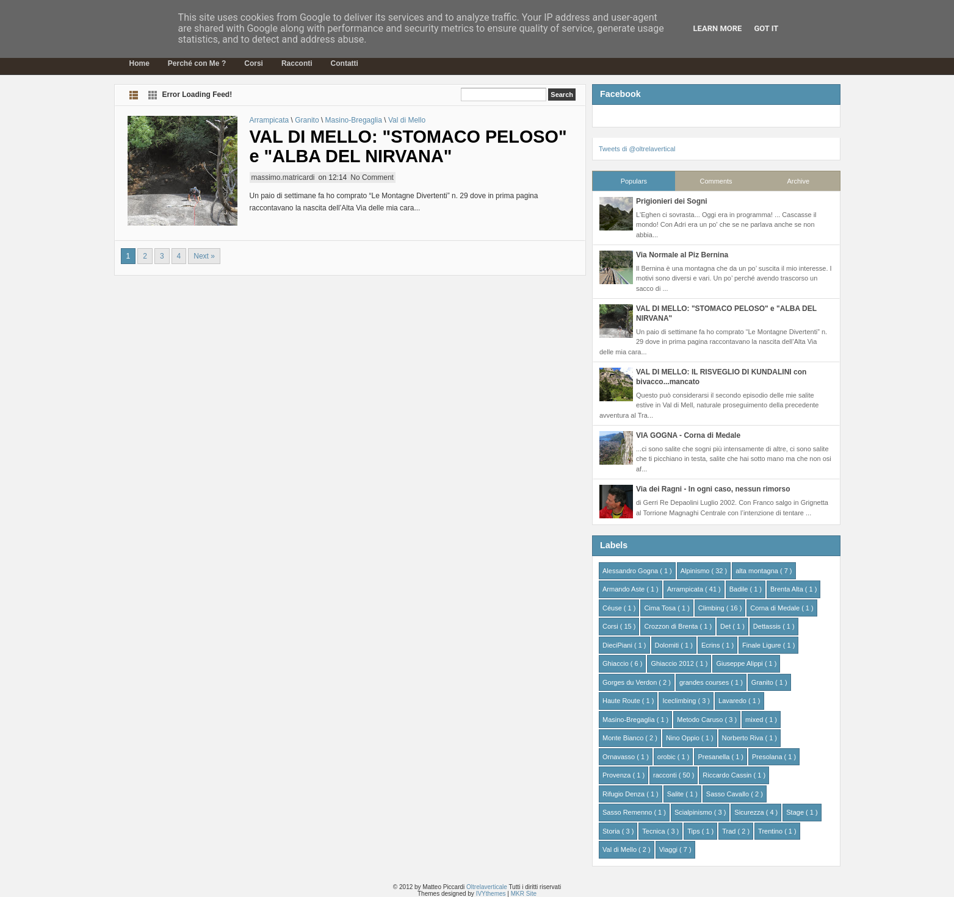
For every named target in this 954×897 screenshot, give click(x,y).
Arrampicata (270, 120)
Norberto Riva (743, 738)
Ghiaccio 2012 (673, 663)
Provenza (617, 775)
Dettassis (767, 626)
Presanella (714, 756)
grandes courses (705, 682)
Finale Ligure (762, 645)
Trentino (771, 831)
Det (726, 626)
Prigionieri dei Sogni (671, 201)
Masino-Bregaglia (355, 120)
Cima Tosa (661, 608)
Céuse (613, 608)
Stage (796, 812)
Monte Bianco (623, 738)
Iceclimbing (680, 700)
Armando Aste (624, 589)
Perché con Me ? (197, 63)
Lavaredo (733, 700)
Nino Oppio (683, 738)
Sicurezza (749, 812)
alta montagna (757, 570)
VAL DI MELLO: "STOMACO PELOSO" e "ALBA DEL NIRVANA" (408, 146)
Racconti (297, 63)
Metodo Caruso (701, 719)
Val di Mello (406, 120)
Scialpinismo (694, 812)
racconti (666, 775)
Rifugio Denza (624, 794)
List (134, 94)
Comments (715, 181)
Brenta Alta (787, 589)
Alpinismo (696, 570)
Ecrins (711, 645)
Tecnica (654, 831)
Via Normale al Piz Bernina (682, 255)
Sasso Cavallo (728, 794)
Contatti (344, 63)
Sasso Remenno (628, 812)
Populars (634, 181)
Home (139, 63)
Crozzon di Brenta (671, 626)
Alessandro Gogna (631, 570)
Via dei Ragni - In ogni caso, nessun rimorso (713, 489)
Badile (739, 589)
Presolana (768, 756)
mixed (755, 719)
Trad (729, 831)
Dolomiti (668, 645)
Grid (152, 94)
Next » (204, 256)
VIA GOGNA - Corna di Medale (688, 435)
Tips (694, 831)
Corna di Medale (775, 608)
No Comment (372, 177)
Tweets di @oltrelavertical (637, 148)
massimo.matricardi (283, 177)
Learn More (717, 28)
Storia (612, 831)
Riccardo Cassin (728, 775)
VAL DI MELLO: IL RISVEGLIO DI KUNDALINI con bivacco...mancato (721, 377)
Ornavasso (619, 756)
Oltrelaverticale (487, 887)
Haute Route (622, 700)
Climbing (712, 608)
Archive (798, 181)
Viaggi (669, 849)
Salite (676, 794)
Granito (308, 120)
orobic (667, 756)
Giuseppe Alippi (740, 663)
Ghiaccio (616, 663)
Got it (766, 28)
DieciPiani (618, 645)
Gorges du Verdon (630, 682)
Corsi (253, 63)
